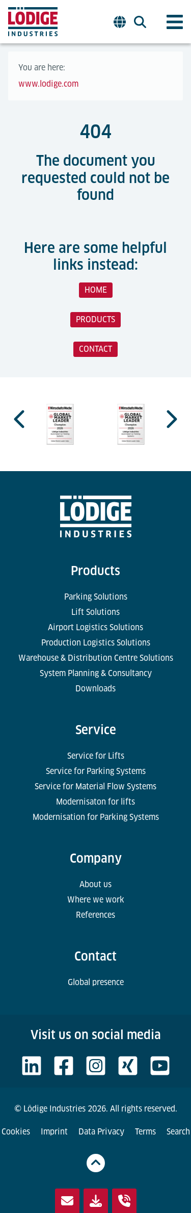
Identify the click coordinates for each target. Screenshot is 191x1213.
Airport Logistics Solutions (95, 627)
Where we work (95, 900)
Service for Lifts (95, 756)
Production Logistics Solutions (95, 643)
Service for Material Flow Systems (95, 786)
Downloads (95, 688)
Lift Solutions (95, 612)
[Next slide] (170, 419)
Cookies (16, 1132)
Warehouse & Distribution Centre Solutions (95, 658)
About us (95, 884)
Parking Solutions (95, 597)
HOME (96, 290)
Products (95, 570)
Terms (145, 1132)
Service (95, 729)
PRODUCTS (95, 319)
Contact (95, 956)
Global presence (96, 982)
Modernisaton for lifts (95, 802)
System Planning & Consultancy (96, 673)
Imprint (54, 1132)
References (95, 915)
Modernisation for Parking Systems (96, 817)
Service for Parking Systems (96, 771)
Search (178, 1132)
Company (96, 858)
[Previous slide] (20, 419)
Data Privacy (101, 1132)
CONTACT (95, 349)
